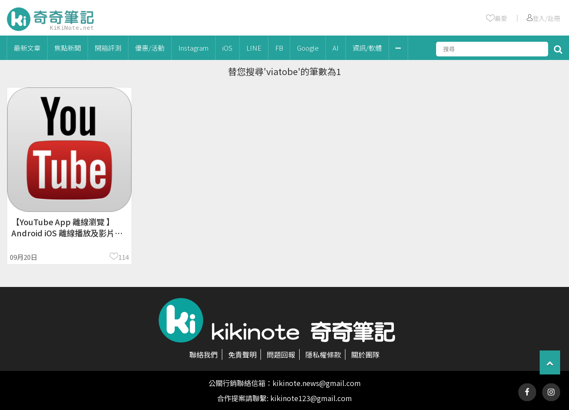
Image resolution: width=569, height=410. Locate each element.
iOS (227, 47)
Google (308, 47)
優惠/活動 (149, 47)
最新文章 (27, 47)
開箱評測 (108, 47)
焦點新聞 (67, 47)
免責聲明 (242, 354)
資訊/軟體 (367, 47)
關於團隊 (365, 354)
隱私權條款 (323, 354)
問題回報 (281, 354)
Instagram (193, 47)
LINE (253, 47)
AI (336, 47)
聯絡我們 (203, 354)
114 (123, 257)
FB (279, 47)
